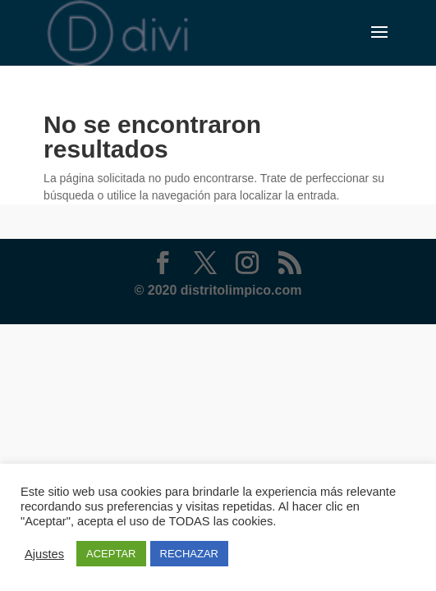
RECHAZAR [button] (189, 553)
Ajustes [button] (44, 554)
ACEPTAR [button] (110, 553)
